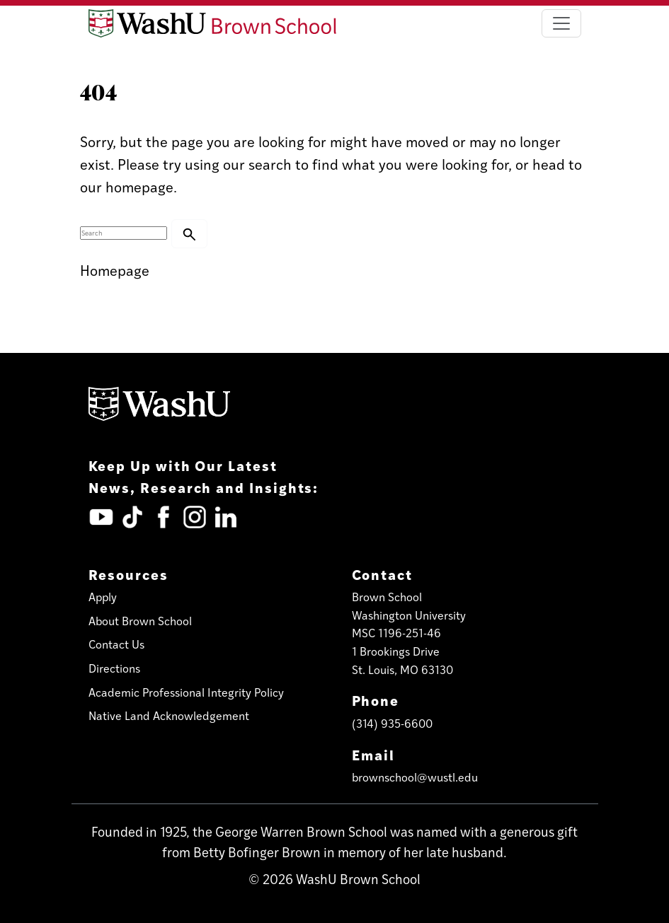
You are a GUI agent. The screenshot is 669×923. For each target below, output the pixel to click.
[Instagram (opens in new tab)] (194, 517)
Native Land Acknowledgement (168, 715)
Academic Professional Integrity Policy (186, 692)
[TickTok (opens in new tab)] (132, 517)
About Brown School (140, 620)
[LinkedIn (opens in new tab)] (226, 517)
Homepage (114, 269)
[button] (189, 233)
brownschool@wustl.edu (415, 777)
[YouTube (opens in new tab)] (101, 517)
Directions (114, 668)
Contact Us (116, 644)
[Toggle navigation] (561, 23)
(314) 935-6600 (392, 723)
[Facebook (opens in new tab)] (163, 517)
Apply (102, 596)
